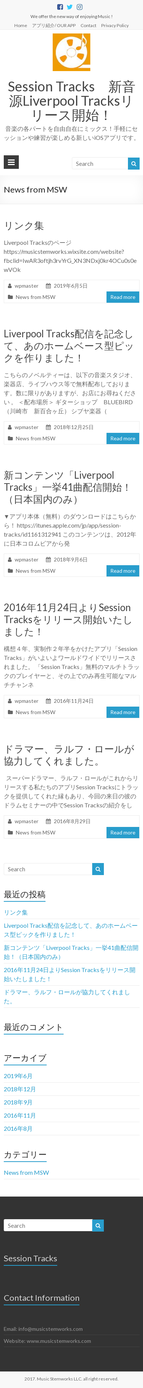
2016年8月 (18, 1128)
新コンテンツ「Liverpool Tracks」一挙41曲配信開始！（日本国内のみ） (68, 487)
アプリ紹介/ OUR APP (54, 25)
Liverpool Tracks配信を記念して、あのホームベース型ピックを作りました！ (69, 346)
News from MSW (35, 297)
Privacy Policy (115, 25)
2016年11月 (20, 1115)
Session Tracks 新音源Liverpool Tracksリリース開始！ (71, 100)
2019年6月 (18, 1075)
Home (20, 25)
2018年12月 (20, 1088)
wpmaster (26, 285)
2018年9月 (18, 1102)
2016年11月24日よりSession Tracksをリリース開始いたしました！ (68, 619)
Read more (122, 297)
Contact (88, 25)
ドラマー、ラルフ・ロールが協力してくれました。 (69, 755)
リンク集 (24, 225)
